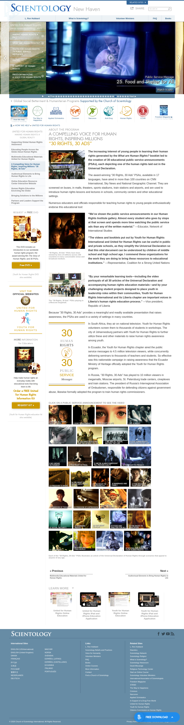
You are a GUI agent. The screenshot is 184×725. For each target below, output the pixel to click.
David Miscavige (136, 666)
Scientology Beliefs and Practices (98, 650)
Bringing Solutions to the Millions (27, 196)
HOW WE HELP (22, 125)
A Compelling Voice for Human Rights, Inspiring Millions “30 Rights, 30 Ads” (25, 166)
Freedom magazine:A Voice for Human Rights (27, 76)
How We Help (19, 120)
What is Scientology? (79, 18)
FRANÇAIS (15, 659)
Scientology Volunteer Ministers (142, 675)
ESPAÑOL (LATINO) (53, 659)
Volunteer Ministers (125, 18)
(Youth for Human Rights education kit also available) (25, 416)
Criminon (75, 112)
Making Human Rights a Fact (25, 36)
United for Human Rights (140, 704)
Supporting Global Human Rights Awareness (26, 143)
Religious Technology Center (141, 669)
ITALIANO (49, 668)
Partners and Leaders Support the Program (27, 202)
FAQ (155, 18)
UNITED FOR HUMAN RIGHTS (46, 125)
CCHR (143, 112)
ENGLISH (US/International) (22, 649)
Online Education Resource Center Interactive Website (24, 182)
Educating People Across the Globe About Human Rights (25, 150)
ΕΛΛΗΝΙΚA (49, 665)
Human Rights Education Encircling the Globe (23, 189)
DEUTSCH (15, 678)
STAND (133, 685)
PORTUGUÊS (50, 672)
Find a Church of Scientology (97, 675)
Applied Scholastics (56, 112)
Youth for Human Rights (139, 707)
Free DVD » (26, 265)
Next (132, 96)
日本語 (13, 666)
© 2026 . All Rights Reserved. (35, 722)
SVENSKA (49, 656)
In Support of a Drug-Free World (143, 701)
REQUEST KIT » (26, 405)
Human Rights (126, 112)
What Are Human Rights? (26, 43)
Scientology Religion (138, 656)
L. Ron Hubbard (32, 18)
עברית (14, 662)
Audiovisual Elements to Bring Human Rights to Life (25, 175)
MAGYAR (49, 649)
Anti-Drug (109, 112)
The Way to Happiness (37, 113)
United (16, 60)
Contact (88, 672)
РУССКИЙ (15, 669)
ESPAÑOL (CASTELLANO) (56, 662)
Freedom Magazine (163, 118)
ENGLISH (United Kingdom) (22, 652)
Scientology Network (138, 653)
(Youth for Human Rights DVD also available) (26, 276)
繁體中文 (14, 672)
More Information (92, 669)
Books (168, 18)
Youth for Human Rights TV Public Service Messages (26, 52)
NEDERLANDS (17, 675)
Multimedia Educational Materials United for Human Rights (26, 158)
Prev (52, 96)
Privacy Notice (132, 722)
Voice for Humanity (93, 653)
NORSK (48, 652)
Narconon (92, 112)
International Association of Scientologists (146, 678)
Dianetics (133, 650)
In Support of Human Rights (24, 67)
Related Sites (138, 2)
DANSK (14, 656)
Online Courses (91, 666)
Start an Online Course (139, 672)
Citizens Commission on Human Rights (145, 710)
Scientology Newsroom (139, 663)
